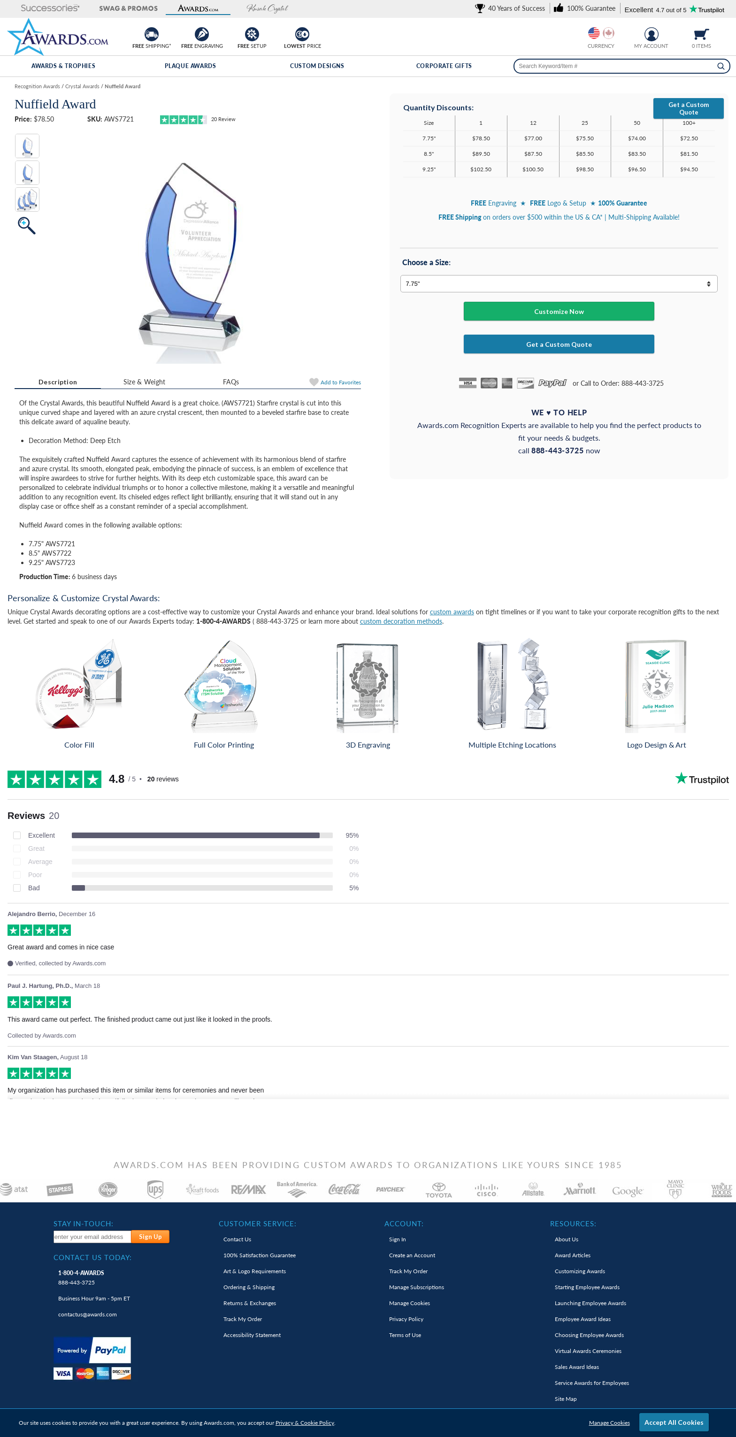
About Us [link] (566, 1239)
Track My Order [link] (242, 1318)
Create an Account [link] (412, 1255)
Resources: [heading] (573, 1223)
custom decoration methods (401, 621)
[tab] (58, 382)
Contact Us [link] (237, 1239)
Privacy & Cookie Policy (305, 1422)
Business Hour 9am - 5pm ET (94, 1298)
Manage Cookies (609, 1422)
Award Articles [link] (572, 1255)
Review (223, 119)
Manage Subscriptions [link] (416, 1287)
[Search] (720, 66)
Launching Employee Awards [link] (590, 1303)
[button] (42, 8)
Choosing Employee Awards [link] (589, 1334)
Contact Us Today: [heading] (93, 1257)
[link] (511, 8)
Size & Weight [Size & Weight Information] (144, 382)
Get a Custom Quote (688, 108)
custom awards (452, 612)
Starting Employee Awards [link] (587, 1287)
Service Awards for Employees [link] (592, 1382)
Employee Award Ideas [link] (583, 1318)
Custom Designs (317, 65)
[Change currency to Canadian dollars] (608, 33)
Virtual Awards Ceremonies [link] (588, 1350)
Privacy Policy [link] (406, 1318)
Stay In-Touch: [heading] (84, 1223)
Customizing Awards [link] (580, 1271)
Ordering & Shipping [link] (249, 1287)
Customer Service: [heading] (258, 1223)
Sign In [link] (397, 1239)
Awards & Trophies (63, 65)
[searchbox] (622, 66)
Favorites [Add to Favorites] (341, 382)
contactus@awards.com (87, 1314)
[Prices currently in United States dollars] (594, 33)
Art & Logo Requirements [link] (254, 1271)
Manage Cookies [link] (409, 1303)
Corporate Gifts (444, 65)
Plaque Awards (190, 65)
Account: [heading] (404, 1223)
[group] (601, 33)
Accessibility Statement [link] (252, 1334)
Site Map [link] (566, 1398)
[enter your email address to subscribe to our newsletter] (93, 1237)
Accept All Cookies (674, 1422)
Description (57, 382)
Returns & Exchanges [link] (249, 1303)
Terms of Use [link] (405, 1334)
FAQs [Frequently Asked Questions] (231, 382)
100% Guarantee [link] (259, 1255)
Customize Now (559, 311)
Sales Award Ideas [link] (577, 1366)
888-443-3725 (81, 1277)
